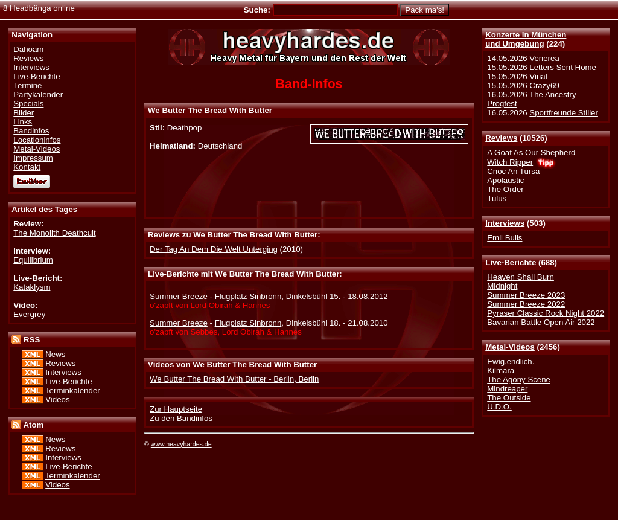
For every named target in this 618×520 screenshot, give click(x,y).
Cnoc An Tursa (513, 171)
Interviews (504, 223)
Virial (538, 76)
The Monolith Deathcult (54, 232)
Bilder (23, 112)
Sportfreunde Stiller (563, 112)
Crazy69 (544, 85)
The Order (505, 189)
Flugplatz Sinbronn (248, 296)
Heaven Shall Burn (520, 276)
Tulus (496, 198)
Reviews (501, 138)
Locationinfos (36, 139)
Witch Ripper (510, 162)
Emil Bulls (504, 237)
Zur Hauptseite (176, 409)
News (55, 354)
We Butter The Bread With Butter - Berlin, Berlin (234, 379)
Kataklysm (31, 287)
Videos (57, 399)
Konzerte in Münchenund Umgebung (525, 39)
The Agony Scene (518, 379)
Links (22, 121)
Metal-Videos (510, 346)
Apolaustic (505, 180)
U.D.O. (499, 406)
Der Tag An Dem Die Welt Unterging (214, 249)
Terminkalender (72, 390)
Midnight (502, 285)
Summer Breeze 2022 (526, 304)
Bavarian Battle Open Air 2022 (540, 322)
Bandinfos (31, 130)
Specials (28, 103)
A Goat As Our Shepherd (531, 152)
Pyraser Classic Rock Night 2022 (545, 313)
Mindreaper (507, 388)
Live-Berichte (510, 262)
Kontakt (26, 167)
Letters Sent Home (562, 67)
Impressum (33, 157)
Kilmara (500, 370)
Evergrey (29, 314)
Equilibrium (33, 260)
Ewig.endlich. (510, 361)
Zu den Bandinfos (181, 418)
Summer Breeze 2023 (526, 295)
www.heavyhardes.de (181, 444)
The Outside (508, 397)
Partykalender (38, 94)
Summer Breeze (179, 296)
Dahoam (28, 49)
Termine (27, 85)
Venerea (544, 58)
